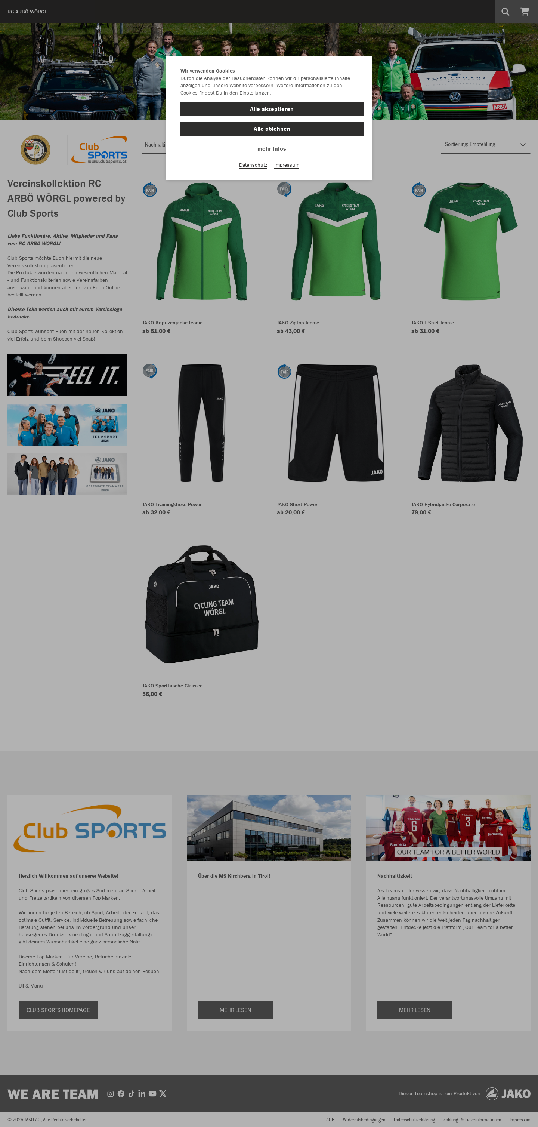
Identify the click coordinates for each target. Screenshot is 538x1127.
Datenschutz (253, 164)
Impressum (286, 164)
